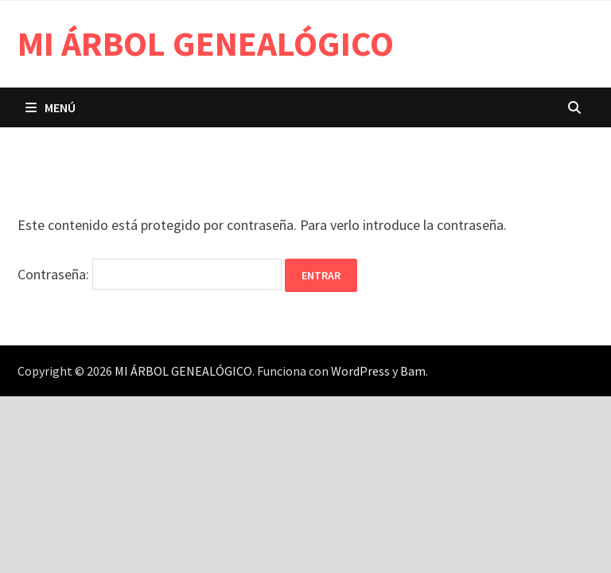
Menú (50, 107)
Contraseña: (150, 274)
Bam (413, 371)
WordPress (360, 371)
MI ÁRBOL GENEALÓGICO (206, 43)
